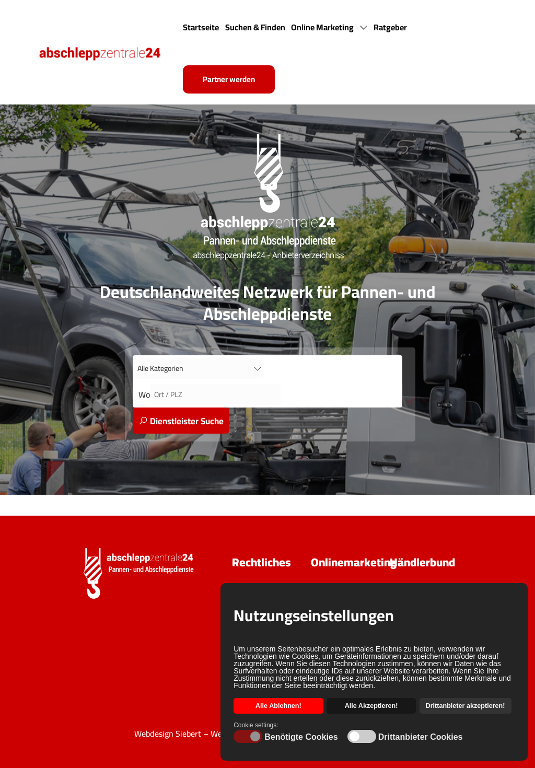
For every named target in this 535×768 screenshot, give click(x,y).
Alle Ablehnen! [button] (278, 705)
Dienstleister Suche (181, 421)
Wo (144, 394)
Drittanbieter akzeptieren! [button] (465, 705)
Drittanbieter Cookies (420, 737)
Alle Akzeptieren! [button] (371, 705)
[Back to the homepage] (109, 52)
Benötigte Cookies (301, 737)
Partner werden (229, 79)
